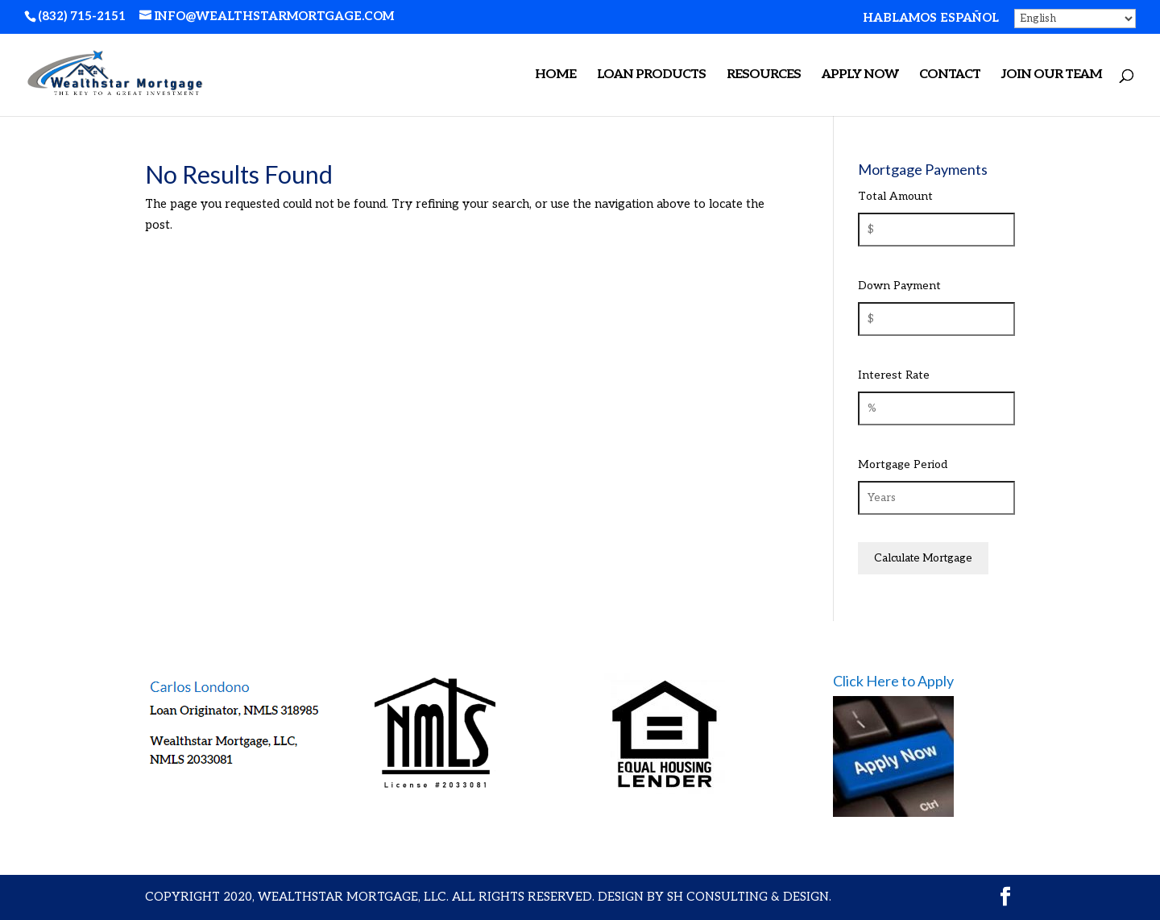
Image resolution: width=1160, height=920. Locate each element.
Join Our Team (1051, 75)
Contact (949, 75)
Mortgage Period (902, 464)
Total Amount (895, 196)
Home (555, 75)
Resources (764, 75)
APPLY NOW (860, 75)
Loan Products (651, 75)
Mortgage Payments (923, 169)
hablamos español (931, 18)
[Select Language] (1075, 18)
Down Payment (899, 285)
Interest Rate (894, 375)
